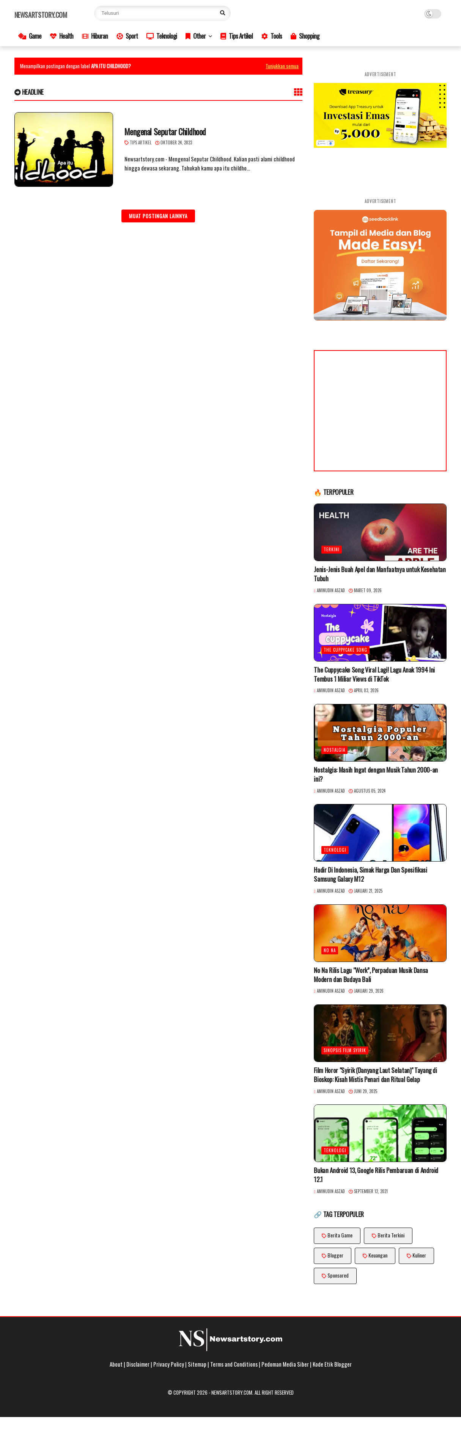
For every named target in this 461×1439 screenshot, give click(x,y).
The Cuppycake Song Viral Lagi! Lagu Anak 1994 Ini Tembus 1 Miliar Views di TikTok (374, 674)
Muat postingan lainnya (158, 216)
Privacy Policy (168, 1364)
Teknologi (161, 36)
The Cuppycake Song (345, 650)
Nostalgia (334, 750)
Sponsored (338, 1275)
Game (29, 36)
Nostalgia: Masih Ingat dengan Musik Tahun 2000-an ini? (375, 774)
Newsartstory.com (40, 15)
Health (61, 36)
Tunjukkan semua (282, 66)
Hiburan (95, 36)
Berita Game (339, 1235)
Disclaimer (137, 1364)
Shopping (305, 36)
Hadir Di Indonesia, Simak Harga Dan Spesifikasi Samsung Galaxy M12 (370, 874)
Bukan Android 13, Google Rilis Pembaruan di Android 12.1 (376, 1175)
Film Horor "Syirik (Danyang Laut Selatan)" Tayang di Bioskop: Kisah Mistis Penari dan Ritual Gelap (375, 1075)
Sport (127, 36)
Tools (271, 36)
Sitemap (197, 1364)
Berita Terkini (391, 1235)
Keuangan (377, 1255)
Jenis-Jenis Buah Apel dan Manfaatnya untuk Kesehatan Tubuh (379, 574)
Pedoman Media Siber (285, 1364)
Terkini (332, 549)
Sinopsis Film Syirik (345, 1050)
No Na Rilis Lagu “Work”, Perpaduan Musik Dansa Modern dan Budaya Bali (371, 975)
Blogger (335, 1255)
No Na (330, 950)
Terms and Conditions (234, 1364)
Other (196, 36)
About (116, 1364)
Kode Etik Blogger (332, 1364)
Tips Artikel (236, 36)
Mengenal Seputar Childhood (165, 131)
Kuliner (419, 1255)
